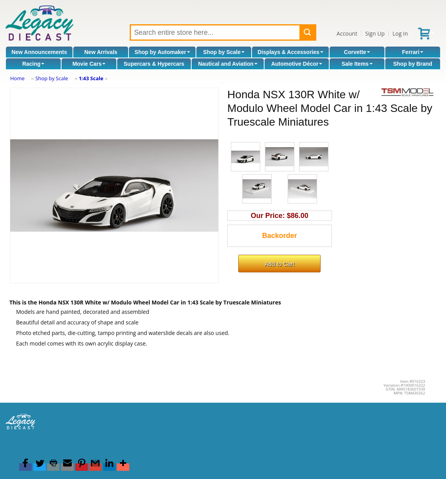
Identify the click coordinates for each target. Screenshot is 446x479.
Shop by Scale (224, 52)
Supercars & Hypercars (154, 64)
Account (347, 33)
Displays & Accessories (290, 52)
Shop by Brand (412, 64)
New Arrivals (100, 52)
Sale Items (356, 64)
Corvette (357, 52)
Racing (33, 64)
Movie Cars (89, 64)
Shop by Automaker (162, 52)
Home (17, 78)
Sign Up (375, 33)
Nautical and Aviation (227, 64)
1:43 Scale (91, 78)
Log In (400, 33)
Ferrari (412, 52)
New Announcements (39, 52)
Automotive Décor (297, 64)
